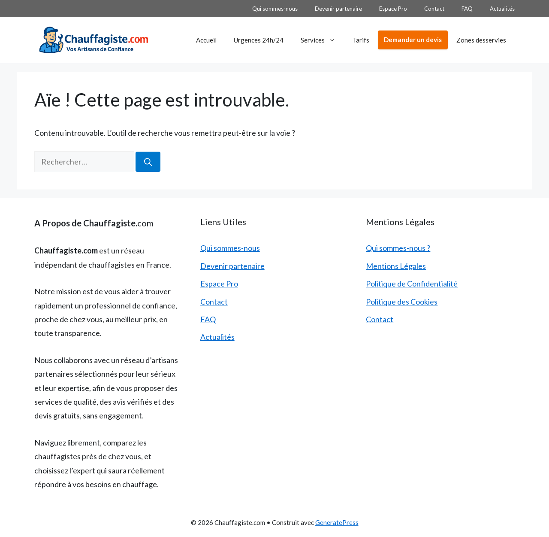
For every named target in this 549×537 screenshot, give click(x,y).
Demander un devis (413, 39)
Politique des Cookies (401, 301)
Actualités (502, 8)
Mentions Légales (396, 266)
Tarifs (361, 40)
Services (322, 40)
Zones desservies (481, 40)
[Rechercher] (148, 162)
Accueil (206, 40)
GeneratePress (337, 522)
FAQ (467, 8)
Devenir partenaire (338, 8)
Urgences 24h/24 (259, 40)
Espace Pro (393, 8)
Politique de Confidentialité (412, 283)
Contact (434, 8)
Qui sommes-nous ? (398, 248)
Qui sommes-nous (275, 8)
